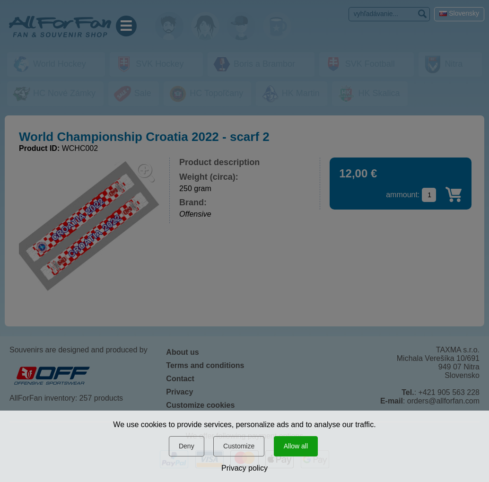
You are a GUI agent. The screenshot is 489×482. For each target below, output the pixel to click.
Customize (238, 446)
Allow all (296, 446)
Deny (186, 446)
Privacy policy (244, 468)
